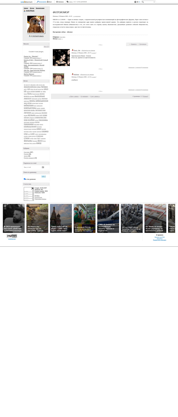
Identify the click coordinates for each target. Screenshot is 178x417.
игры (29, 103)
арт (41, 91)
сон (29, 134)
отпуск (36, 120)
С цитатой (138, 67)
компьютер (39, 105)
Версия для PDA (160, 237)
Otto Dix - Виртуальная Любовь (34, 70)
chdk (37, 85)
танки (35, 138)
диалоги (27, 98)
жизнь (32, 101)
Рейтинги (61, 1)
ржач (39, 129)
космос (38, 108)
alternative (33, 85)
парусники (26, 122)
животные (26, 101)
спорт (36, 134)
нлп (40, 115)
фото (40, 140)
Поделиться (142, 44)
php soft (36, 89)
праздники (29, 124)
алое (33, 91)
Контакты (159, 238)
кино (35, 105)
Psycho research (29, 158)
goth (25, 89)
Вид (138, 2)
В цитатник (144, 67)
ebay (39, 87)
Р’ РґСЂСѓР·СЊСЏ (37, 36)
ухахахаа (43, 138)
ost (28, 89)
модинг (44, 113)
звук (25, 103)
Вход (50, 1)
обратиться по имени (88, 50)
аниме (37, 91)
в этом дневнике (30, 179)
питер (37, 122)
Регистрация (42, 1)
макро (33, 113)
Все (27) (46, 46)
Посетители (38, 197)
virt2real (29, 91)
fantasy (44, 87)
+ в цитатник (76, 16)
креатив (27, 110)
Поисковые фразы (40, 199)
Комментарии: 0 (37, 63)
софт (32, 134)
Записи (26, 8)
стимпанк (39, 136)
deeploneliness (30, 87)
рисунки (44, 129)
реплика (34, 129)
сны (26, 134)
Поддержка (135, 2)
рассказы (39, 126)
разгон (41, 124)
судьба (31, 138)
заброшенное (41, 101)
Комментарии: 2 (36, 58)
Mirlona (76, 74)
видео (42, 94)
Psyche (26, 154)
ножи (45, 115)
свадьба (39, 131)
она (25, 120)
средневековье (42, 134)
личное (27, 112)
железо (45, 98)
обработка (32, 117)
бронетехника (36, 94)
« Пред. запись (74, 96)
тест (38, 138)
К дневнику (84, 96)
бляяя (25, 94)
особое (31, 120)
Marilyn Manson (29, 74)
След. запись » (95, 96)
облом (26, 117)
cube (43, 85)
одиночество (40, 117)
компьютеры (30, 108)
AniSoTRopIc (25, 11)
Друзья (32, 8)
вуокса (26, 96)
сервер (45, 131)
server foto (40, 89)
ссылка (93, 52)
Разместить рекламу (159, 240)
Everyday (27, 152)
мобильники (38, 113)
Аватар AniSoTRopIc (35, 24)
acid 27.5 (27, 85)
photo (31, 89)
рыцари (34, 131)
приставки (36, 124)
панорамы (43, 120)
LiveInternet (27, 2)
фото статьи (32, 143)
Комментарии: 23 (38, 68)
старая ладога (31, 136)
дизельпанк (34, 98)
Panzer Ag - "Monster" (31, 56)
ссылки (26, 136)
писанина (32, 122)
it (26, 89)
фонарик (35, 141)
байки (44, 91)
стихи (26, 138)
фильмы (28, 140)
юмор (38, 143)
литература (40, 110)
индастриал (35, 103)
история (41, 103)
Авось (71, 1)
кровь (32, 110)
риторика (26, 131)
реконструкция (28, 129)
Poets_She (77, 50)
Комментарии (40, 8)
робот (30, 131)
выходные (40, 96)
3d (24, 85)
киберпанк (29, 105)
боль (29, 94)
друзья (40, 98)
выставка (31, 96)
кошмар (43, 108)
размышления (30, 126)
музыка (31, 115)
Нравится (134, 44)
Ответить (131, 67)
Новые (145, 96)
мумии (37, 115)
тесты (25, 156)
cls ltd (40, 85)
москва (26, 115)
